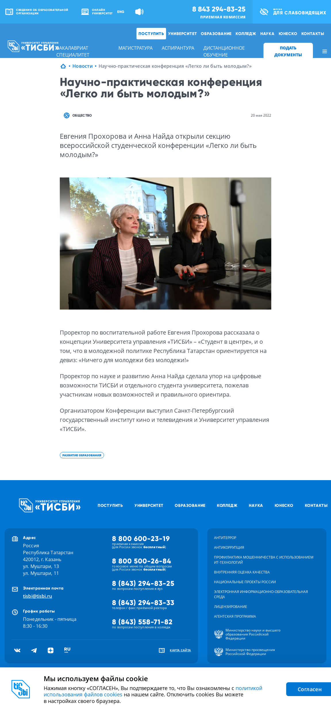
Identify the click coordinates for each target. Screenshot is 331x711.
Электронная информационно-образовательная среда (261, 594)
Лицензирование (230, 606)
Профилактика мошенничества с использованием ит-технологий (263, 560)
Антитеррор (225, 537)
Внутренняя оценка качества (242, 572)
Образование (216, 33)
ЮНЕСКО (288, 33)
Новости (82, 66)
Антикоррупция (229, 547)
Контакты (312, 33)
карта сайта (180, 650)
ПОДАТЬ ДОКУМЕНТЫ (288, 51)
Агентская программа (235, 616)
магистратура (135, 48)
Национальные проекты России (245, 581)
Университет (182, 33)
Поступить (151, 33)
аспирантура (178, 48)
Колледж (246, 33)
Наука (267, 33)
